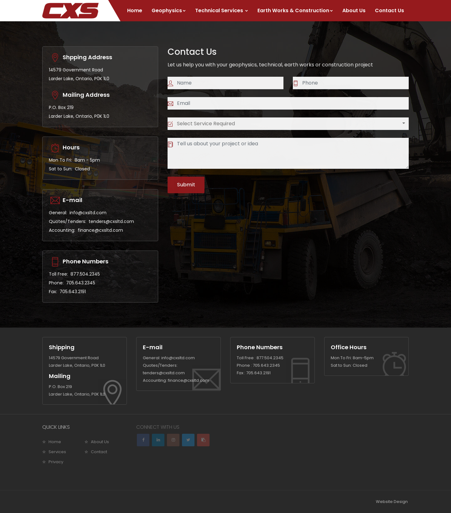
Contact (99, 452)
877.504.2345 (85, 274)
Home (134, 10)
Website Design (392, 502)
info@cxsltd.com (88, 213)
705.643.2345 (80, 283)
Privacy (56, 462)
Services (57, 452)
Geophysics (169, 10)
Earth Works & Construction (295, 10)
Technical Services (221, 10)
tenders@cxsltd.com (111, 221)
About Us (353, 10)
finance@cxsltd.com (100, 230)
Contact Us (389, 10)
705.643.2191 (73, 291)
